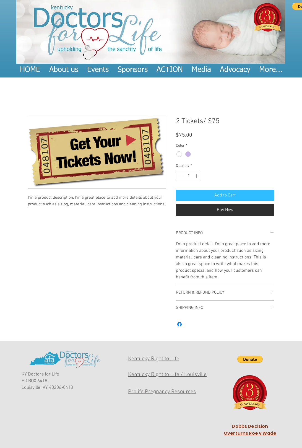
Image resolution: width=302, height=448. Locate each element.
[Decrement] (180, 176)
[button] (250, 359)
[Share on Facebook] (179, 324)
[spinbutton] (189, 176)
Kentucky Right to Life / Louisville (167, 374)
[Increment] (197, 176)
